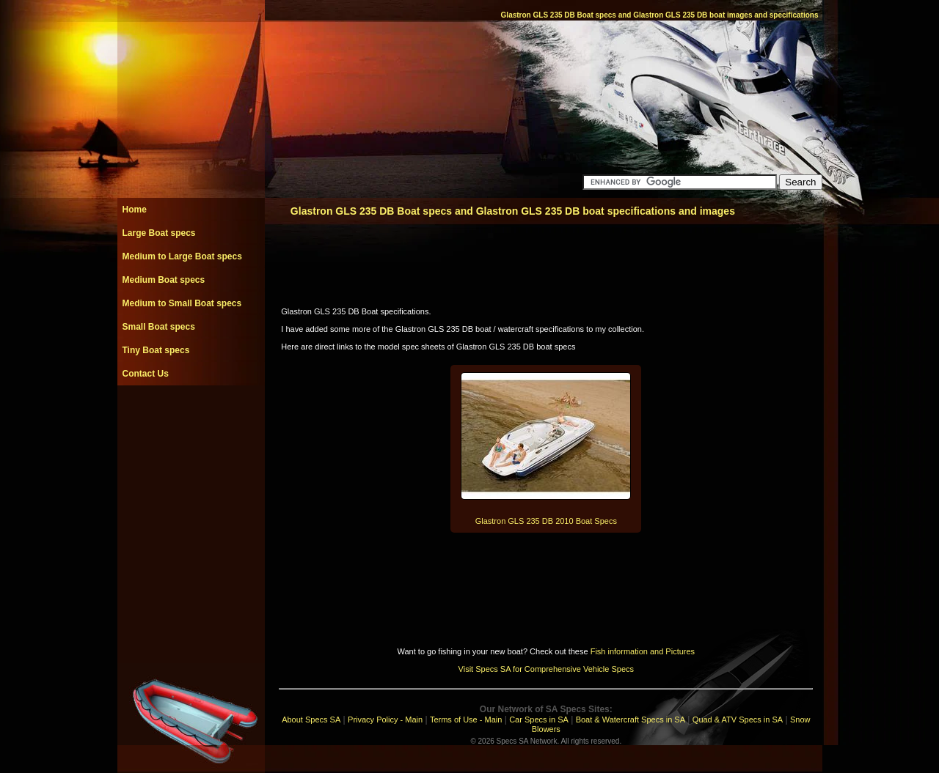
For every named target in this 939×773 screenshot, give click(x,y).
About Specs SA (311, 719)
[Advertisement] (190, 418)
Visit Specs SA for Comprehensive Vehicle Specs (546, 669)
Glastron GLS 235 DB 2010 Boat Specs (546, 521)
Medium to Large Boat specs (182, 256)
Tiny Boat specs (156, 350)
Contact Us (146, 374)
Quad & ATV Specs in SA (738, 719)
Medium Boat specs (164, 280)
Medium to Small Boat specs (182, 303)
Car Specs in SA (539, 719)
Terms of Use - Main (466, 719)
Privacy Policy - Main (385, 719)
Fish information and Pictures (643, 651)
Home (135, 209)
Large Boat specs (159, 233)
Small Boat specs (159, 327)
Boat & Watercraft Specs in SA (630, 719)
